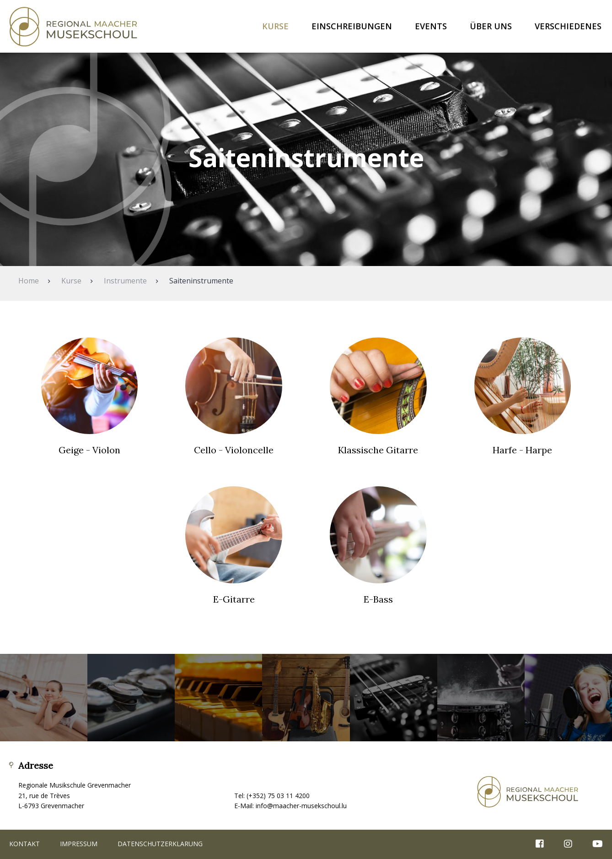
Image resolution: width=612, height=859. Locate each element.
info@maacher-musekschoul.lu (301, 805)
